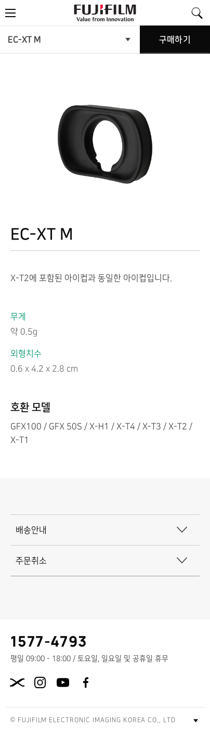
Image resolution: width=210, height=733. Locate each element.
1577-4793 (49, 641)
